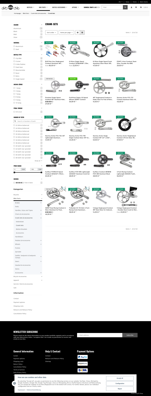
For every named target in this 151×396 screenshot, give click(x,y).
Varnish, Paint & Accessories (23, 284)
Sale (15, 288)
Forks (17, 207)
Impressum (21, 390)
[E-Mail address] (99, 335)
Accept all (120, 378)
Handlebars (19, 237)
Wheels (17, 244)
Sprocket (18, 252)
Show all (37, 161)
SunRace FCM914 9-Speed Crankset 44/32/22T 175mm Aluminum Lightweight (54, 173)
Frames (17, 248)
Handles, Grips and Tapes (24, 210)
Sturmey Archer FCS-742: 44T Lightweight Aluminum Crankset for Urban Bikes (55, 137)
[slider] (14, 172)
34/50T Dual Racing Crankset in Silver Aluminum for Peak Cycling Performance (55, 209)
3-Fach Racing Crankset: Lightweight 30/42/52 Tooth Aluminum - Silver (126, 173)
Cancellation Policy (20, 314)
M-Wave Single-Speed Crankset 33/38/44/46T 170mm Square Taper (79, 62)
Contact (16, 298)
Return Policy (17, 364)
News (127, 2)
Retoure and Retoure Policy (23, 310)
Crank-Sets (20, 225)
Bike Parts (17, 198)
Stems (17, 269)
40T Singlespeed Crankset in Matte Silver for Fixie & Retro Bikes (102, 99)
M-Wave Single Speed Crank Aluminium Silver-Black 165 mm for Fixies (102, 62)
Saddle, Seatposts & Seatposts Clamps (25, 257)
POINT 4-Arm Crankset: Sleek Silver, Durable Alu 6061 (126, 62)
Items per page (65, 32)
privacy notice (27, 337)
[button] (131, 7)
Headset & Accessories (23, 265)
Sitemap (48, 361)
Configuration (119, 383)
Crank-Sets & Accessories (24, 218)
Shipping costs (19, 306)
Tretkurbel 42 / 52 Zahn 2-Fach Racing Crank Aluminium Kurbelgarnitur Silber (79, 209)
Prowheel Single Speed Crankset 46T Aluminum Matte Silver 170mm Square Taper (55, 99)
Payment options (19, 302)
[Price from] (17, 169)
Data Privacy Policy (19, 372)
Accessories (20, 233)
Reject (120, 389)
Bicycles (16, 195)
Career (15, 356)
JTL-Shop (140, 393)
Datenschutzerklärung (34, 390)
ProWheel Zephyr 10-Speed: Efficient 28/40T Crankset (78, 99)
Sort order (50, 32)
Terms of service (19, 370)
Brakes (17, 203)
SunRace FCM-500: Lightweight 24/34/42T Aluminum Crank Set (79, 173)
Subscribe (130, 335)
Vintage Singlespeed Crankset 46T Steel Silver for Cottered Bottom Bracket (103, 209)
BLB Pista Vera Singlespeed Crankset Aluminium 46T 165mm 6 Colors (54, 62)
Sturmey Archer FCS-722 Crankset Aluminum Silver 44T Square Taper (127, 99)
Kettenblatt (20, 222)
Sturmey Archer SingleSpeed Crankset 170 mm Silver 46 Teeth (126, 137)
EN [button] (120, 2)
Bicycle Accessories (20, 276)
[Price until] (34, 169)
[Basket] (143, 7)
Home (135, 2)
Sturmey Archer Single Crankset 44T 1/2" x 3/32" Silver (101, 137)
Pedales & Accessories (22, 240)
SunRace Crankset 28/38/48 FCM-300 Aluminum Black (102, 173)
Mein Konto (144, 2)
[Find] (112, 7)
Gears (17, 261)
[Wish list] (136, 7)
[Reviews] (49, 102)
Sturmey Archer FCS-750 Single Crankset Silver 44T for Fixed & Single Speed (79, 137)
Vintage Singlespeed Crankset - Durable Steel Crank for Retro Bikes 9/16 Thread (127, 209)
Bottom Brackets (21, 229)
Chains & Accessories (22, 214)
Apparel (16, 280)
